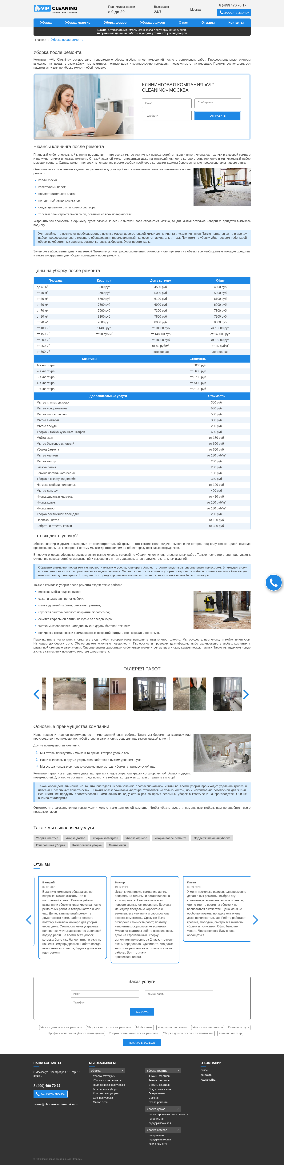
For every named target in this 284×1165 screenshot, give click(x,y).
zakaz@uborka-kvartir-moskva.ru (56, 1104)
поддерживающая (160, 1123)
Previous (36, 694)
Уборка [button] (107, 1070)
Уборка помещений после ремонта (133, 1033)
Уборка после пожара (207, 1027)
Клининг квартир (230, 1033)
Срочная (154, 1097)
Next (246, 694)
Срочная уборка (103, 1097)
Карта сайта (208, 1079)
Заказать (142, 1012)
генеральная (156, 1118)
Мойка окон (144, 1027)
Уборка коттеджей (105, 838)
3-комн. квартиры (159, 1084)
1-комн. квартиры (159, 1076)
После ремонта (158, 1102)
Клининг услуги (238, 1027)
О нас (183, 22)
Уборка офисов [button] (163, 1129)
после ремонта (158, 1143)
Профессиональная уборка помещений (76, 1033)
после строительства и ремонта (168, 1114)
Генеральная (157, 1093)
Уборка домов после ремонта (61, 1027)
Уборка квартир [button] (163, 1070)
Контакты (236, 22)
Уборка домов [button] (163, 1109)
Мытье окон (117, 845)
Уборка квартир (77, 22)
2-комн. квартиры (159, 1080)
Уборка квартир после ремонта (109, 1027)
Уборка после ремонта (170, 838)
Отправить (218, 115)
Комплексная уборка (87, 845)
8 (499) (232, 5)
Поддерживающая (160, 1089)
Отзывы (208, 22)
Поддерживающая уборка (212, 838)
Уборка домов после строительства (188, 1033)
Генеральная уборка (50, 845)
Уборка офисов (152, 22)
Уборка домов (115, 22)
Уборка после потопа (172, 1027)
